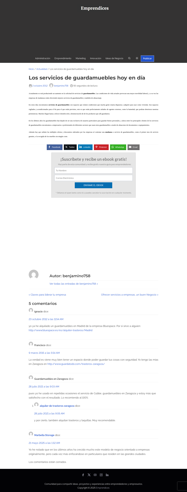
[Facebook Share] (54, 147)
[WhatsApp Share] (118, 147)
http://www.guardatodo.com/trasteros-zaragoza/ (76, 363)
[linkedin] (107, 475)
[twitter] (89, 475)
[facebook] (83, 475)
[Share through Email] (134, 147)
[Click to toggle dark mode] (137, 58)
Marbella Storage (44, 435)
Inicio (31, 69)
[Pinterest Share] (101, 147)
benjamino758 (58, 85)
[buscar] (129, 59)
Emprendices (102, 488)
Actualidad (41, 69)
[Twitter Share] (70, 147)
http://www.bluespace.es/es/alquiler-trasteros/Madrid (60, 330)
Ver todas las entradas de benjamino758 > (73, 283)
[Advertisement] (93, 34)
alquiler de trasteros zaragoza (57, 405)
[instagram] (101, 475)
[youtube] (95, 475)
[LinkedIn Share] (85, 147)
